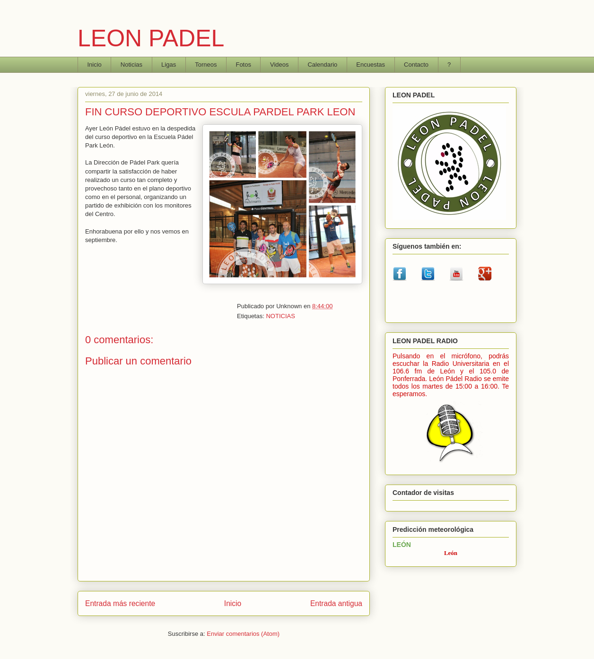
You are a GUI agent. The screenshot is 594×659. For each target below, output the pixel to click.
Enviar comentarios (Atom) (243, 633)
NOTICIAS (280, 316)
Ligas (168, 64)
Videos (279, 64)
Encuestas (370, 64)
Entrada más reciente (120, 603)
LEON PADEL (151, 38)
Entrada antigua (336, 603)
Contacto (416, 64)
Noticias (131, 64)
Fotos (243, 64)
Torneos (206, 64)
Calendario (322, 64)
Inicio (94, 64)
